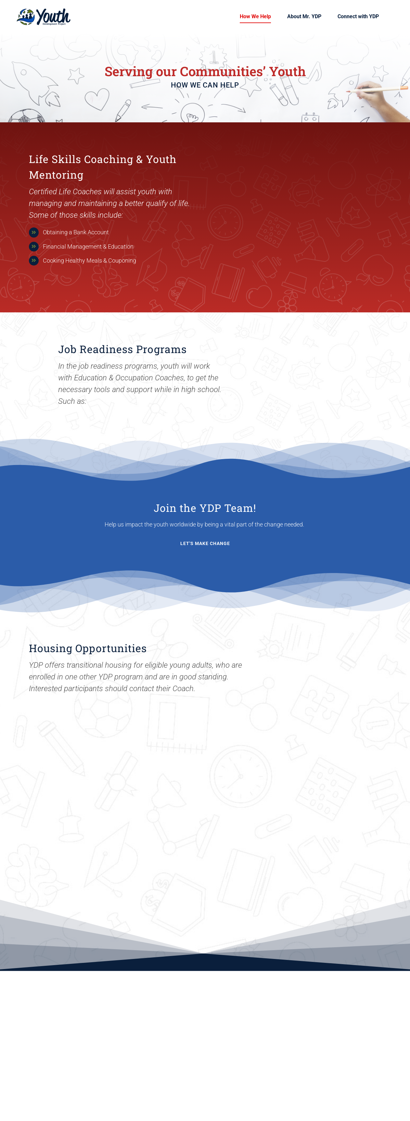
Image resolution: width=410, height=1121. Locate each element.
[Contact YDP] (205, 544)
